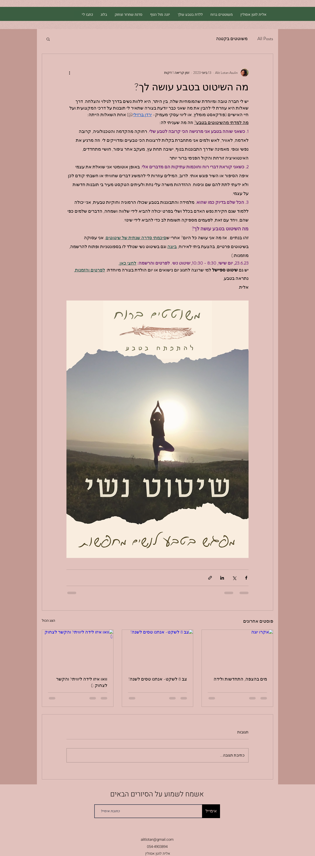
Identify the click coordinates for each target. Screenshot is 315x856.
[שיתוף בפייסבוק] (246, 577)
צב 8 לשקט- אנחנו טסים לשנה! (157, 679)
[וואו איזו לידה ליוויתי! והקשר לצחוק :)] (77, 650)
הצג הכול (48, 620)
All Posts (265, 38)
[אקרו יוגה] (237, 650)
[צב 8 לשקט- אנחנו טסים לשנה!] (157, 650)
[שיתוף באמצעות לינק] (210, 577)
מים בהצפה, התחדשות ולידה (240, 679)
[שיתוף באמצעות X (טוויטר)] (234, 577)
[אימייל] (211, 811)
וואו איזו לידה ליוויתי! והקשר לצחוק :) (81, 682)
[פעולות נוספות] (69, 73)
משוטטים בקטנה (232, 38)
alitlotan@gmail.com (157, 839)
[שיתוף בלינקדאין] (222, 577)
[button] (48, 39)
